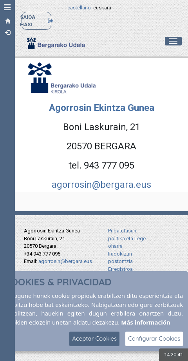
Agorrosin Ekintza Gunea (101, 107)
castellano (79, 8)
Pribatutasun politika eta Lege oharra (127, 238)
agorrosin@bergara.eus (101, 184)
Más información (145, 322)
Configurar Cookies (154, 338)
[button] (7, 7)
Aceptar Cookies (94, 338)
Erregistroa (120, 269)
